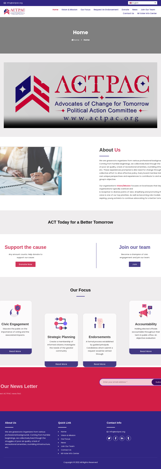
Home (55, 9)
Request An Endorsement (106, 9)
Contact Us (128, 13)
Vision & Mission (69, 9)
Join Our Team (148, 9)
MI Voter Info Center (147, 13)
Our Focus (85, 9)
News (134, 9)
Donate (125, 9)
